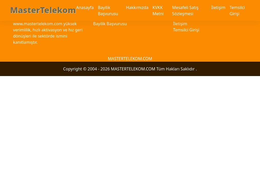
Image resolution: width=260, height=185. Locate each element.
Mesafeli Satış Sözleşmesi (185, 10)
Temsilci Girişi (237, 10)
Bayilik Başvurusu (108, 10)
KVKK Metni (158, 10)
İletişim (218, 7)
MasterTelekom (43, 9)
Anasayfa (85, 7)
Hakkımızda (137, 7)
